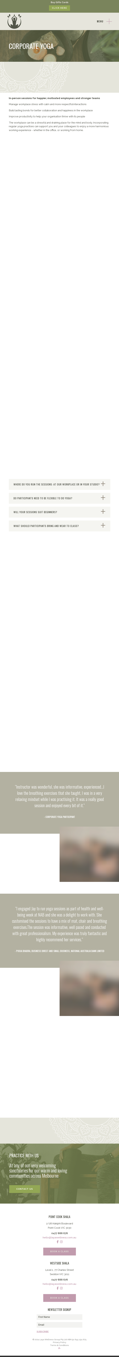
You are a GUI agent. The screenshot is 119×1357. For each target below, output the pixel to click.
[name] (60, 1317)
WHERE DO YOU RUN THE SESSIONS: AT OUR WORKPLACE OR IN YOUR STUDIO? (57, 484)
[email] (60, 1325)
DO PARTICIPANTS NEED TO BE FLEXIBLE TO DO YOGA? (43, 498)
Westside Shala (59, 1264)
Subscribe (43, 1332)
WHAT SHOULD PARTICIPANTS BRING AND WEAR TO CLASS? (47, 526)
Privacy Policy (59, 1343)
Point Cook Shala (59, 1217)
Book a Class (59, 1252)
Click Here (59, 8)
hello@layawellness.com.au (59, 1238)
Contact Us (24, 1190)
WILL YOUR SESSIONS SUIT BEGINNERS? (36, 512)
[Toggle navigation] (104, 21)
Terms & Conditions (59, 1346)
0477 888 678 (59, 1233)
